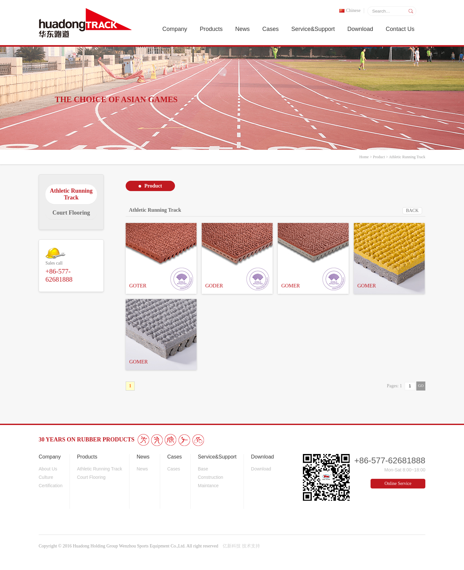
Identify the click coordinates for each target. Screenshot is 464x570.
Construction (210, 477)
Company (174, 29)
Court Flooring (91, 477)
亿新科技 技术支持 (241, 546)
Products (211, 29)
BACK (412, 210)
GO (420, 385)
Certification (51, 485)
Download (360, 29)
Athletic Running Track (407, 157)
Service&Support (313, 29)
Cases (270, 29)
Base (203, 468)
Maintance (208, 485)
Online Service (397, 483)
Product (379, 157)
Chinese (350, 10)
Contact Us (400, 29)
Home (364, 157)
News (242, 29)
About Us (48, 468)
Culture (46, 477)
